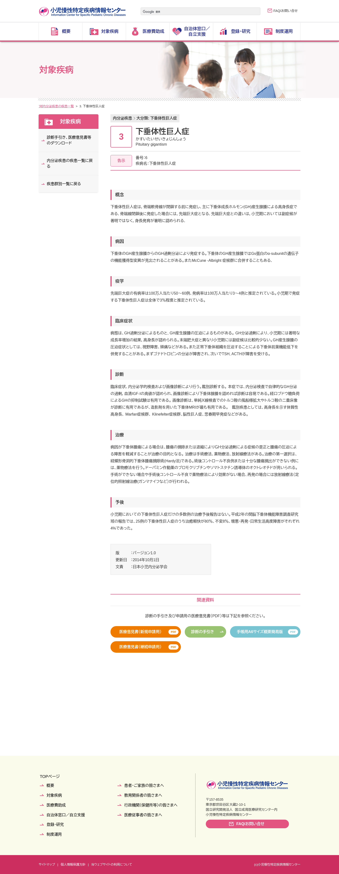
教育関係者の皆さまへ (143, 795)
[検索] (194, 12)
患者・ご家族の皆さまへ (144, 785)
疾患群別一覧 (78, 106)
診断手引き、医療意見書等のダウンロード (69, 140)
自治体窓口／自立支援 (65, 815)
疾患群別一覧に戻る (64, 184)
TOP (42, 106)
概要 (50, 785)
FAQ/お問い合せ (285, 11)
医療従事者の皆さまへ (143, 815)
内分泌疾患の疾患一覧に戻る (70, 163)
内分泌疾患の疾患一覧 (108, 106)
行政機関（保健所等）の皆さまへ (150, 805)
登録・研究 (55, 825)
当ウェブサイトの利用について (111, 864)
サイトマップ (47, 864)
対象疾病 (57, 106)
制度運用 (54, 834)
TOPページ (50, 776)
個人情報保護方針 (73, 864)
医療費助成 (56, 805)
